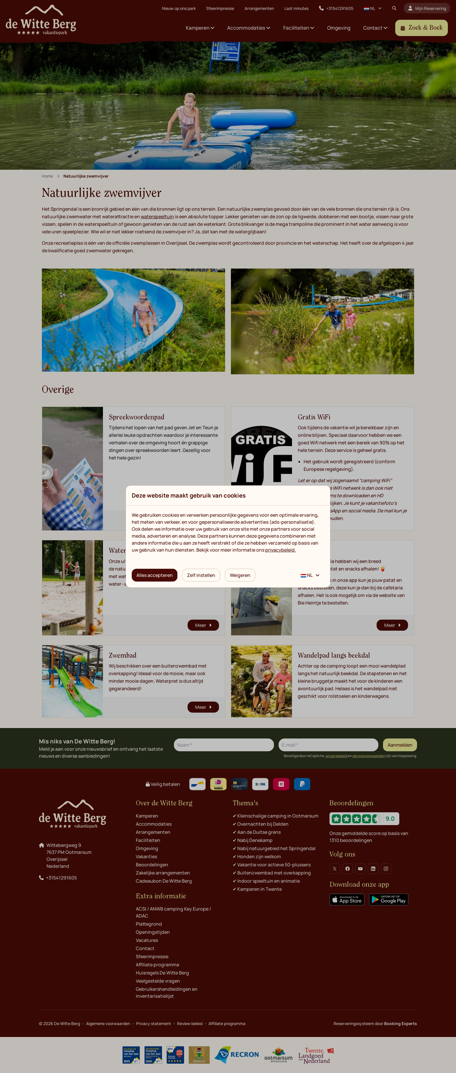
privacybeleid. (280, 550)
